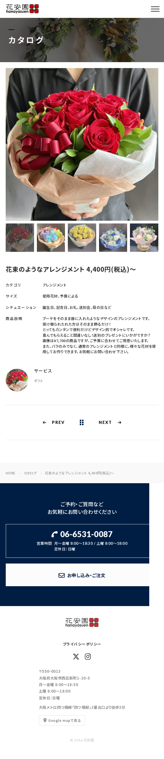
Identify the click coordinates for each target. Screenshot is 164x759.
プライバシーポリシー (82, 644)
